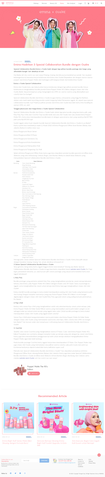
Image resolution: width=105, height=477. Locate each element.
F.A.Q (90, 459)
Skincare (44, 3)
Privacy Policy (92, 463)
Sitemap (91, 461)
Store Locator (81, 463)
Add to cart (35, 373)
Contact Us (81, 461)
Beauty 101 (53, 3)
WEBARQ (101, 473)
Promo (62, 3)
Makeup (36, 3)
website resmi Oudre (77, 269)
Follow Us (4, 473)
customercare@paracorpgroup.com (67, 462)
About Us (80, 459)
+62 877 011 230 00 (64, 461)
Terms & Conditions (80, 465)
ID (97, 3)
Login (80, 3)
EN (95, 3)
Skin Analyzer (71, 3)
